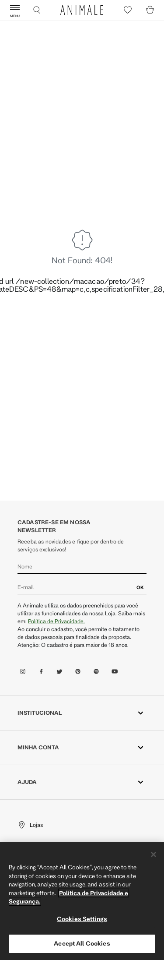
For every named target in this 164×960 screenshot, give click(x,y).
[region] (82, 901)
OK (140, 587)
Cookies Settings (82, 918)
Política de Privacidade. (56, 621)
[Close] (153, 854)
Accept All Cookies (82, 943)
